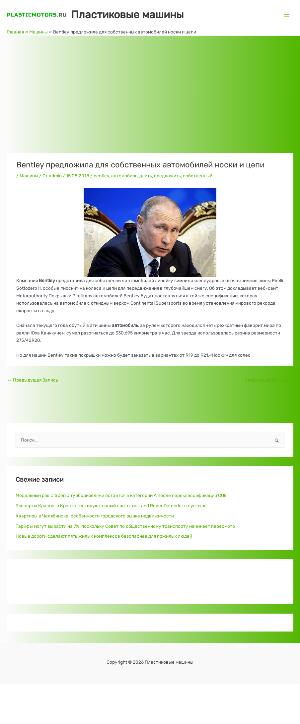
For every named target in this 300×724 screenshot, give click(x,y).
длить (145, 175)
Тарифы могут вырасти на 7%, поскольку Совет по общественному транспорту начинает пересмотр (125, 526)
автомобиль (124, 175)
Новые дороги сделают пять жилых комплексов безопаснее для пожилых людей (104, 536)
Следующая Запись (269, 380)
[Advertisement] (150, 85)
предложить (167, 175)
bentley (101, 175)
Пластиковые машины (127, 14)
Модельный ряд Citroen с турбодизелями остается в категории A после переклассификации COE (121, 495)
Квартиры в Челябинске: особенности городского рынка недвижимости (95, 515)
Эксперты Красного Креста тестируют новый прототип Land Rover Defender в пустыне (111, 505)
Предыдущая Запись (32, 380)
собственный (197, 175)
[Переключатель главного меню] (287, 14)
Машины (29, 175)
